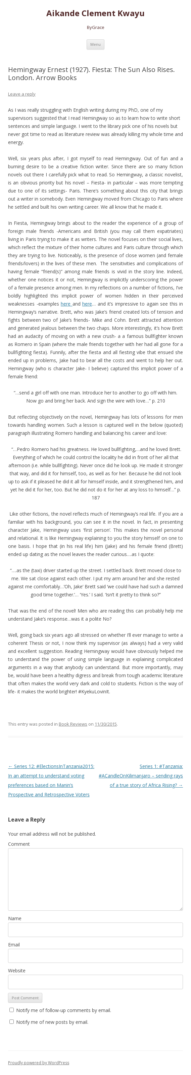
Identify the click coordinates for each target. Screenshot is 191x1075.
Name (14, 918)
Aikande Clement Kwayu (95, 13)
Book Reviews (73, 724)
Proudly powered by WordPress (38, 1063)
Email (14, 944)
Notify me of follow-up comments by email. (63, 1010)
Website (17, 970)
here (67, 304)
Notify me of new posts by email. (52, 1022)
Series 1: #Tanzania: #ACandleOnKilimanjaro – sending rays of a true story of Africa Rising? (141, 775)
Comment (19, 844)
